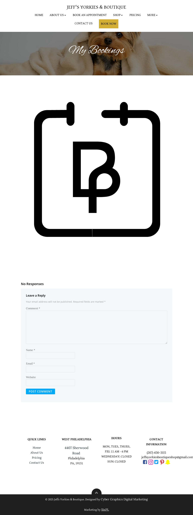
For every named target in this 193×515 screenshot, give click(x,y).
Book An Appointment (90, 15)
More (152, 15)
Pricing (135, 15)
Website (31, 377)
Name (30, 350)
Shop (118, 15)
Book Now (108, 24)
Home (39, 15)
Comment (33, 308)
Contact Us (84, 23)
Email (30, 363)
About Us (58, 15)
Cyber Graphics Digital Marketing (124, 499)
